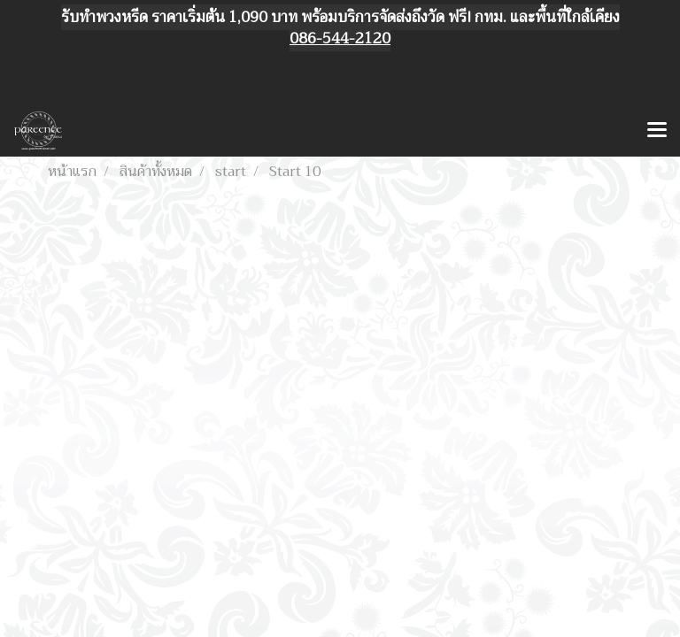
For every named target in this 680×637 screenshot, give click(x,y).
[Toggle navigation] (657, 130)
